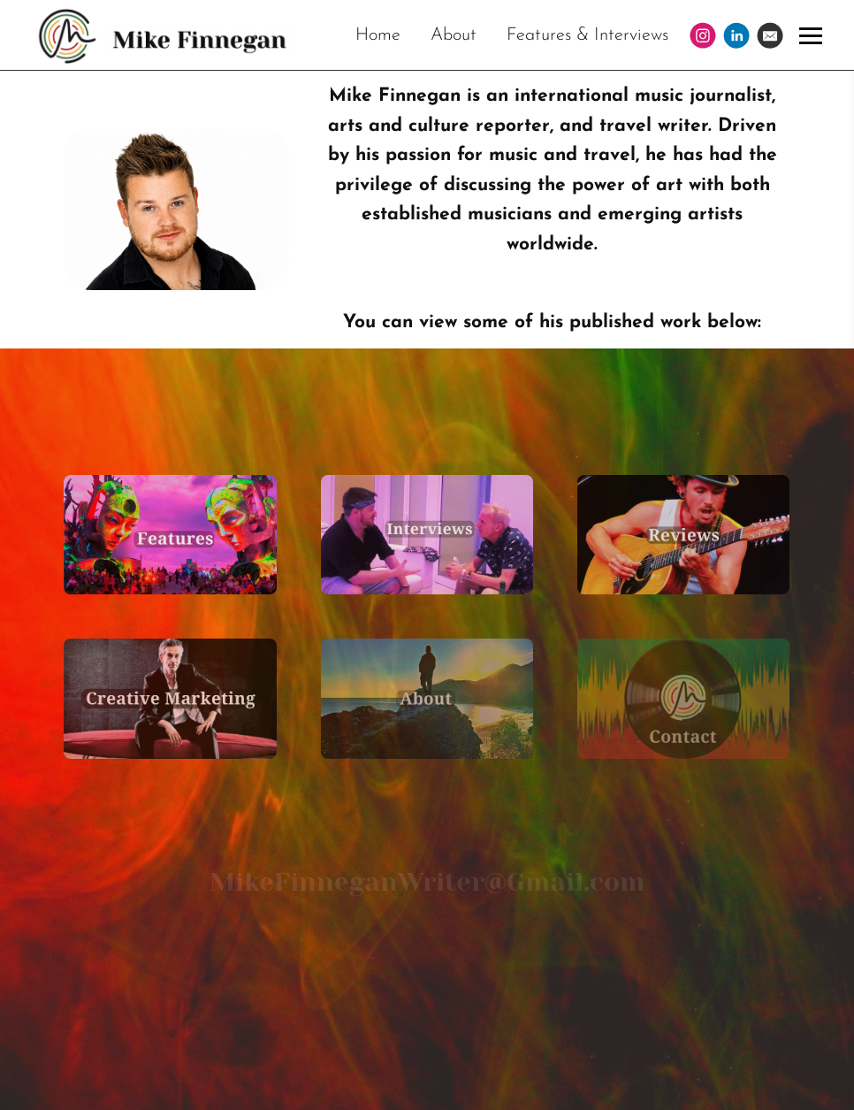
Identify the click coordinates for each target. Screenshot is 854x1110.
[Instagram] (703, 35)
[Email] (770, 35)
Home (377, 35)
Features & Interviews (587, 35)
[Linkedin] (736, 35)
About (454, 35)
